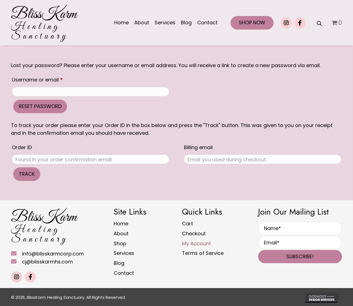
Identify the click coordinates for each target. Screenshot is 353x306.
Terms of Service (203, 253)
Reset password (40, 106)
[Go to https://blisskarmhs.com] (43, 24)
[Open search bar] (319, 22)
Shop (120, 243)
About (121, 233)
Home (121, 223)
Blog (119, 263)
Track (27, 173)
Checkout (194, 233)
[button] (286, 22)
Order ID (22, 147)
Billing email (198, 147)
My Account (196, 243)
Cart (187, 223)
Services (124, 253)
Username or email (48, 79)
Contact (124, 273)
